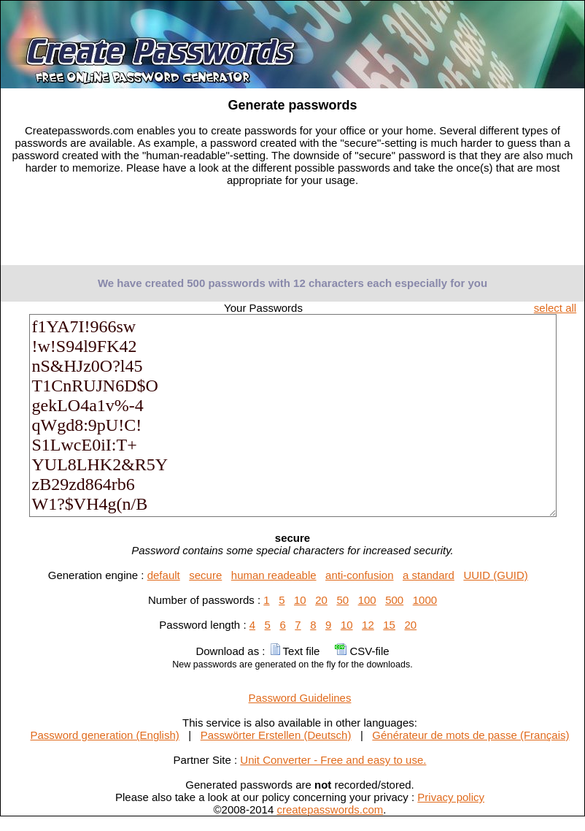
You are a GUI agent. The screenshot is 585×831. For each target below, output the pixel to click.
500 (394, 600)
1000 (425, 600)
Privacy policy (450, 797)
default (163, 575)
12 (368, 625)
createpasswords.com (329, 809)
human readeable (274, 575)
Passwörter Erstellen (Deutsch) (276, 735)
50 (342, 600)
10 (300, 600)
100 (367, 600)
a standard (428, 575)
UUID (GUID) (495, 575)
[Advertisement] (292, 230)
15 (389, 625)
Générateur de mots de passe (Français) (470, 735)
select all (555, 308)
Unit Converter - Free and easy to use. (333, 760)
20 (321, 600)
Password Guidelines (300, 698)
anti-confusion (359, 575)
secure (205, 575)
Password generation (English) (105, 735)
